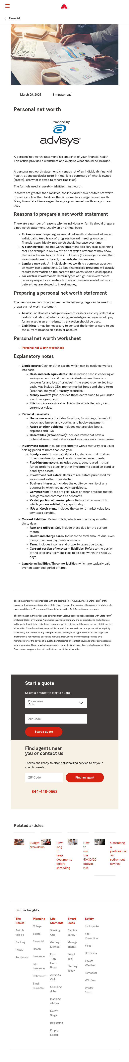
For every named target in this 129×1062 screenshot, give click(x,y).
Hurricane (91, 953)
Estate (36, 934)
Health (37, 949)
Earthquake (92, 926)
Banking (20, 942)
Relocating (56, 1023)
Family (19, 950)
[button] (125, 6)
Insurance (39, 956)
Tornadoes (91, 973)
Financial (38, 941)
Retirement (39, 976)
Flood (88, 945)
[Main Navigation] (7, 6)
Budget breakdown (37, 845)
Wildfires (90, 980)
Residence (22, 957)
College (37, 926)
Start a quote (44, 731)
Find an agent (84, 777)
